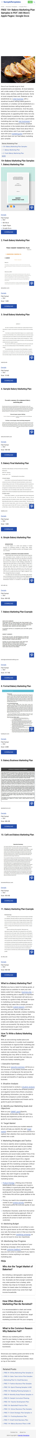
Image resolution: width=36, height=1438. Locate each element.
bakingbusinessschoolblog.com (10, 659)
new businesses (24, 121)
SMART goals (15, 1112)
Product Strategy (8, 1183)
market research (18, 1007)
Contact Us (13, 1432)
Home (2, 6)
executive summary (18, 1067)
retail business (18, 99)
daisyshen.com (5, 288)
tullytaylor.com (5, 734)
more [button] (4, 156)
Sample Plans (23, 6)
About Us (23, 1432)
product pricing (18, 1203)
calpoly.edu (4, 362)
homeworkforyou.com (7, 882)
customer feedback (14, 1249)
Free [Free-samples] (30, 2)
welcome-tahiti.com (6, 436)
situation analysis (28, 1087)
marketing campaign (23, 1234)
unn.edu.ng (4, 585)
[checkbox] (2, 2)
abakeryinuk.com (5, 808)
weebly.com (4, 511)
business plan (27, 992)
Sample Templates (23, 1435)
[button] (34, 2)
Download (9, 232)
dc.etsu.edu (4, 956)
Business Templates (11, 6)
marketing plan (17, 134)
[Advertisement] (18, 36)
